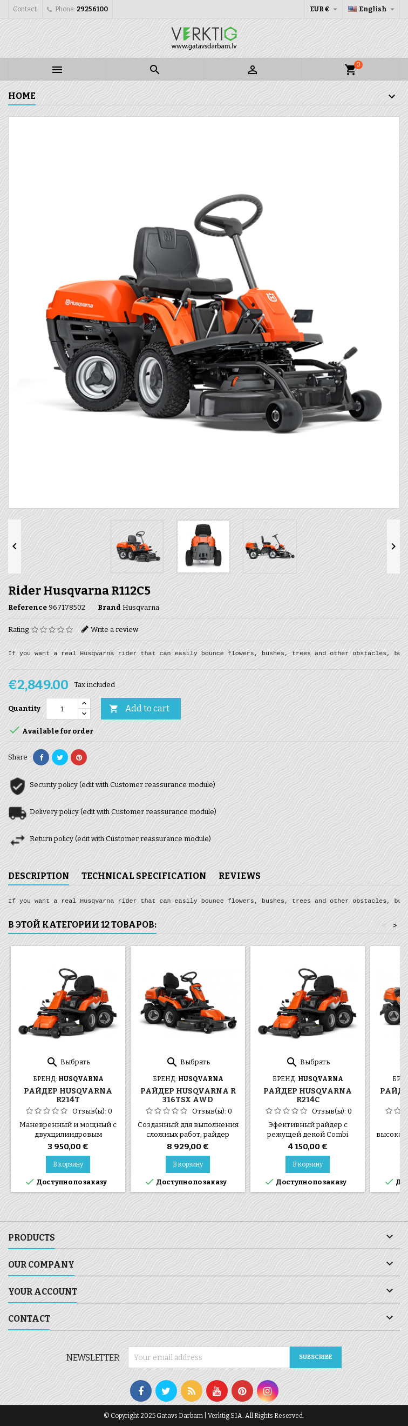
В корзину (68, 1164)
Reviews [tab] (240, 876)
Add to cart (139, 709)
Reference (27, 607)
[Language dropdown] (372, 9)
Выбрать (68, 1062)
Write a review (114, 629)
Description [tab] (38, 876)
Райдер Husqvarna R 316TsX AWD (188, 1095)
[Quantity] (62, 708)
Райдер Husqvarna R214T (68, 1095)
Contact (25, 9)
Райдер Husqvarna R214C (307, 1095)
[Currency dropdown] (325, 9)
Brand (109, 607)
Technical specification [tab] (143, 876)
